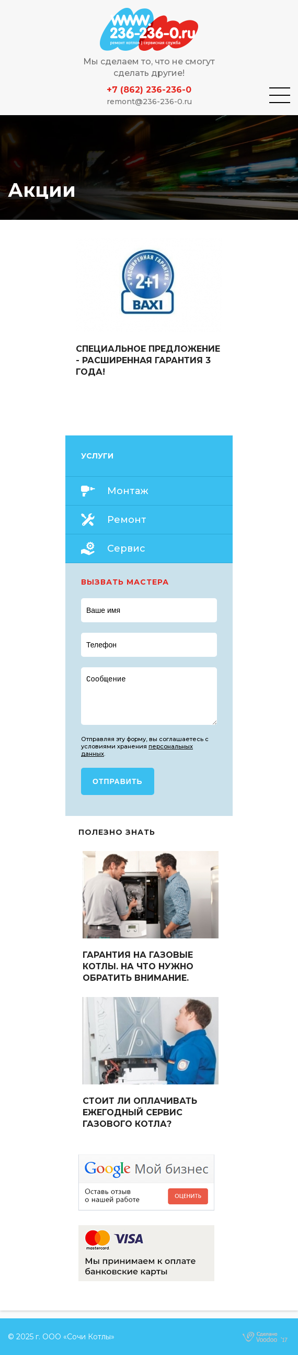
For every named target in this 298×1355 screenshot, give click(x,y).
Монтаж (127, 491)
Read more (149, 308)
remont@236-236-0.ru (149, 101)
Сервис (126, 548)
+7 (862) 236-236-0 (149, 90)
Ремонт (126, 519)
